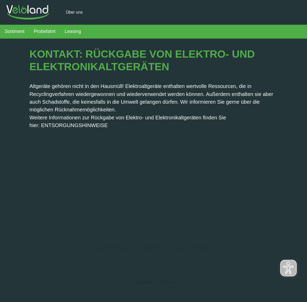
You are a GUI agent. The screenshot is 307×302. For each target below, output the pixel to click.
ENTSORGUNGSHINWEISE (74, 125)
